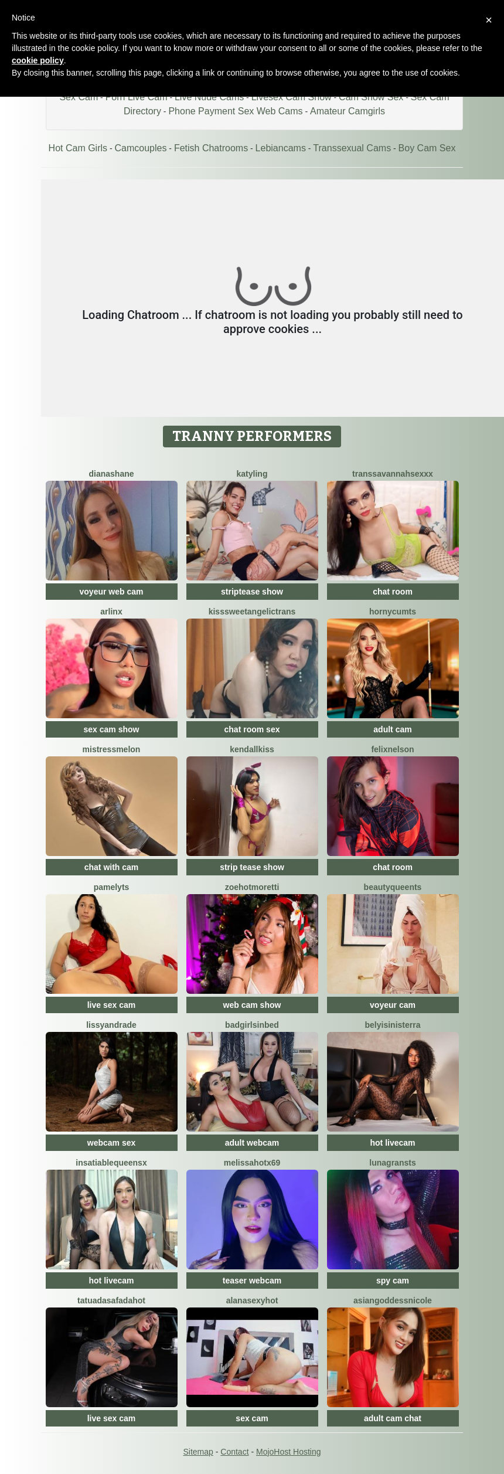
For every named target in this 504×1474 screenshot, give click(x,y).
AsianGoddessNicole (392, 1300)
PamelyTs (112, 887)
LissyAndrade (111, 1025)
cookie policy (38, 60)
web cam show (252, 1005)
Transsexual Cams (352, 148)
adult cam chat (392, 1418)
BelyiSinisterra (393, 1025)
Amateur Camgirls (347, 111)
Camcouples (141, 148)
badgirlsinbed (252, 1025)
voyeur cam (393, 1005)
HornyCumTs (392, 611)
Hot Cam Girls (78, 148)
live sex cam (111, 1005)
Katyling (252, 473)
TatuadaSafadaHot (111, 1300)
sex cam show (111, 729)
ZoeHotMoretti (252, 887)
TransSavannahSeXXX (392, 473)
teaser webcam (252, 1280)
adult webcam (252, 1142)
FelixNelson (392, 749)
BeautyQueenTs (393, 887)
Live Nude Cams (209, 97)
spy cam (392, 1280)
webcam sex (111, 1142)
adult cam (392, 729)
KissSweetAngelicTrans (252, 611)
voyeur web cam (112, 591)
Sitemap (198, 1451)
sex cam (252, 1418)
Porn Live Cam (136, 97)
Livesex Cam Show (291, 97)
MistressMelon (112, 749)
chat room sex (252, 729)
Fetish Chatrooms (211, 148)
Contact (234, 1451)
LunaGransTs (392, 1162)
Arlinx (111, 611)
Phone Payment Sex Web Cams (235, 111)
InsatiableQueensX (111, 1162)
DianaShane (111, 473)
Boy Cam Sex (427, 148)
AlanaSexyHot (252, 1300)
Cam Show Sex (371, 97)
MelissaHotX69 (252, 1162)
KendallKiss (252, 749)
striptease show (252, 591)
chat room (393, 591)
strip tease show (252, 867)
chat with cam (111, 867)
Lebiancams (281, 148)
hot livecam (392, 1142)
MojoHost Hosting (288, 1451)
